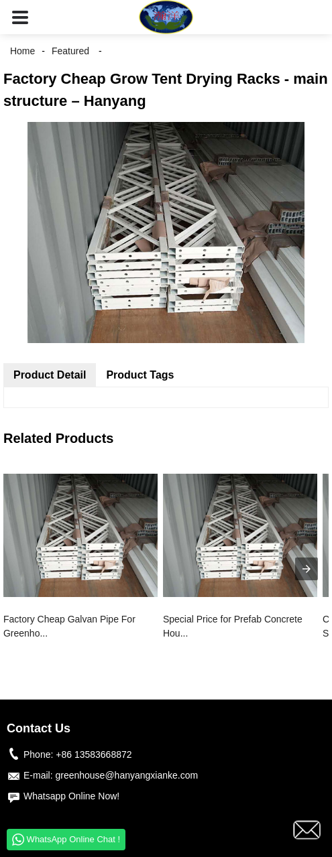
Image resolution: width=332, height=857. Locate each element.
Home (22, 51)
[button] (20, 17)
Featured (70, 51)
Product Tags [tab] (140, 375)
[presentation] (306, 568)
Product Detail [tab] (49, 375)
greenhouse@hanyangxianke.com (126, 775)
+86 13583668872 (93, 754)
